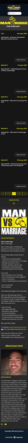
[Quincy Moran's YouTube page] (6, 424)
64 (21, 193)
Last (25, 193)
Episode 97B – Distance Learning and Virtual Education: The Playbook (14, 164)
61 (10, 193)
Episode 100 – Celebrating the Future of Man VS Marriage (13, 69)
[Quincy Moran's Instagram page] (2, 424)
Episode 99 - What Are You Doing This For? (14, 101)
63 (17, 193)
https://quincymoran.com (18, 327)
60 (7, 193)
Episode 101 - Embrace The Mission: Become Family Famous (13, 38)
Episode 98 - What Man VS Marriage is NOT (13, 133)
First (3, 193)
